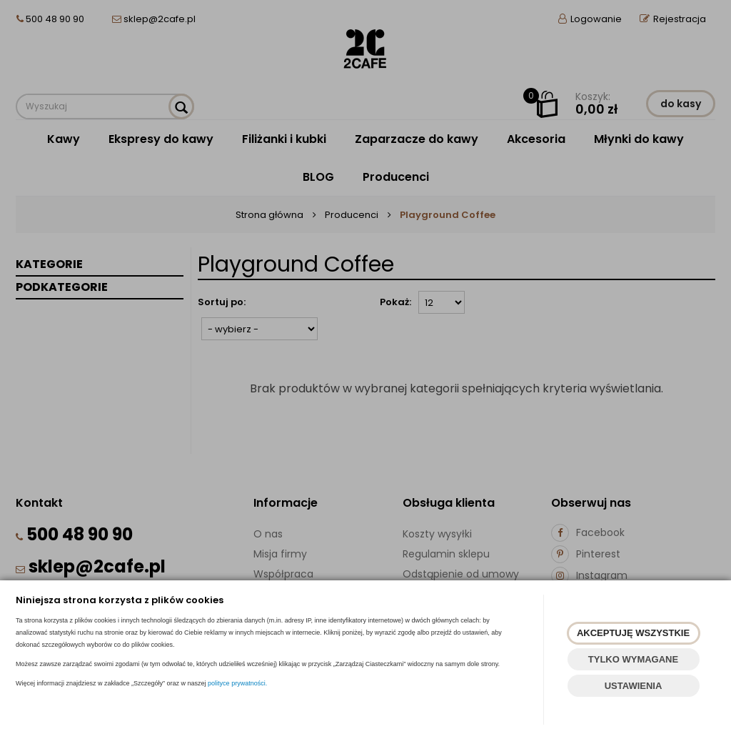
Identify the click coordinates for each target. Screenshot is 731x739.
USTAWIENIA (633, 685)
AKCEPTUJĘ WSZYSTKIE (633, 633)
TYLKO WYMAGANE (633, 659)
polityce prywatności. (237, 683)
